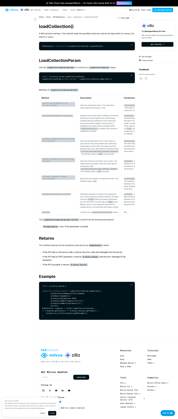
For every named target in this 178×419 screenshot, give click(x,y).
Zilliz (77, 361)
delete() (13, 58)
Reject (43, 413)
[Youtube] (69, 390)
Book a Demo (146, 10)
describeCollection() (19, 62)
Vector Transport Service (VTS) (132, 398)
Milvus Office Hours (157, 383)
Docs (46, 10)
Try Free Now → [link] (124, 3)
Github (151, 390)
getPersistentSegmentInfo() (21, 89)
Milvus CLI (126, 386)
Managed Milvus (128, 363)
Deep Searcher (127, 403)
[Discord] (56, 390)
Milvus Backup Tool (130, 394)
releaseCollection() (19, 115)
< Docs (9, 17)
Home (41, 17)
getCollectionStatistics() (21, 75)
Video (151, 363)
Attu (123, 383)
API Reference (59, 17)
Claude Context (128, 407)
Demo (149, 359)
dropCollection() (17, 66)
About (10, 27)
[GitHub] (43, 390)
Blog (73, 10)
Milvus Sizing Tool (129, 390)
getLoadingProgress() (20, 84)
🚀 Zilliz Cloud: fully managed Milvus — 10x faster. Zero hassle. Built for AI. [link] (80, 3)
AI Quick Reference (129, 370)
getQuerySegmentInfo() (21, 93)
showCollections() (18, 120)
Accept (52, 413)
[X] (49, 390)
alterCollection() (17, 49)
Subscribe (81, 377)
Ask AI (168, 413)
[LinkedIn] (62, 390)
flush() (13, 71)
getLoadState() (17, 80)
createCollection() (18, 53)
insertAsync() (16, 106)
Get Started (157, 44)
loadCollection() (17, 111)
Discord (151, 386)
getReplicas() (16, 97)
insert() (13, 102)
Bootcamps (151, 356)
